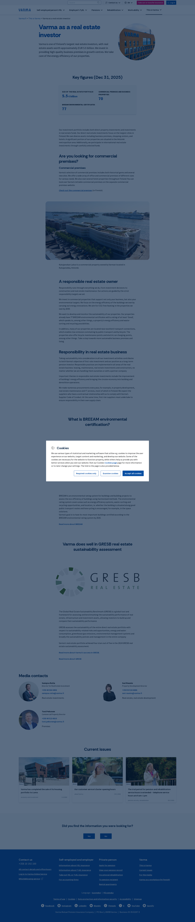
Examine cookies (110, 473)
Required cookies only (86, 473)
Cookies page (111, 462)
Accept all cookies (133, 473)
